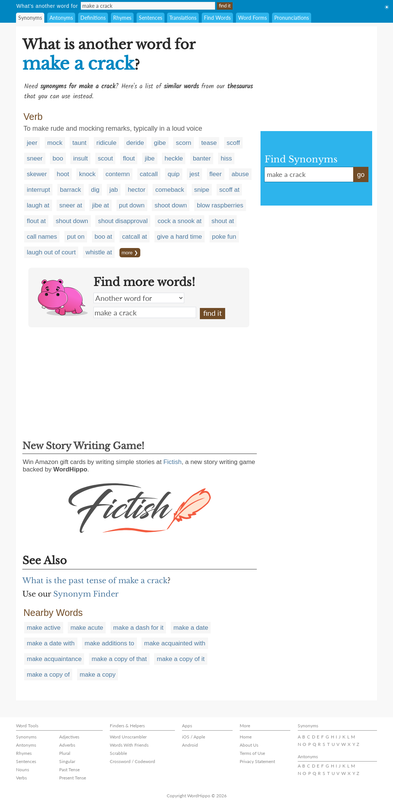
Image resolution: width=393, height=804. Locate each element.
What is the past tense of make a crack (94, 580)
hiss (226, 158)
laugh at (38, 205)
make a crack (144, 312)
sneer (35, 158)
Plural (64, 753)
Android (190, 745)
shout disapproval (122, 221)
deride (135, 142)
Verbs (21, 778)
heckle (173, 158)
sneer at (70, 205)
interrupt (38, 189)
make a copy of (48, 674)
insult (80, 158)
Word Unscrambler (128, 737)
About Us (249, 745)
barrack (70, 189)
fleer (216, 174)
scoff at (229, 189)
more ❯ (130, 252)
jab (113, 189)
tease (209, 142)
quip (173, 174)
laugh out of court (51, 252)
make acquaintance (54, 658)
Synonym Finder (86, 594)
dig (95, 189)
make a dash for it (138, 627)
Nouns (22, 769)
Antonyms (61, 18)
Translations (182, 18)
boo (57, 158)
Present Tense (72, 778)
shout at (222, 221)
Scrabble (118, 753)
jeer (32, 142)
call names (42, 236)
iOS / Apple (193, 737)
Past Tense (69, 769)
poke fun (224, 236)
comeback (169, 189)
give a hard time (179, 236)
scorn (183, 142)
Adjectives (69, 737)
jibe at (100, 205)
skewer (37, 174)
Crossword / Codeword (132, 761)
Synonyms (30, 18)
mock (55, 142)
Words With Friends (129, 745)
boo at (103, 236)
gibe (160, 142)
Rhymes (122, 18)
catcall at (134, 236)
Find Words (217, 18)
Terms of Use (252, 753)
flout (129, 158)
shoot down (170, 205)
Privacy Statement (257, 761)
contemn (118, 174)
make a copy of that (119, 658)
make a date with (51, 643)
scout (105, 158)
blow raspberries (220, 205)
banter (202, 158)
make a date (190, 627)
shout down (72, 221)
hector (136, 189)
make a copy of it (181, 658)
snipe (202, 189)
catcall (149, 174)
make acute (86, 627)
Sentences (150, 18)
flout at (36, 221)
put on (75, 236)
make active (44, 627)
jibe (149, 158)
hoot (63, 174)
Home (246, 737)
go (360, 174)
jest (194, 174)
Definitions (93, 18)
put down (132, 205)
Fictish (172, 461)
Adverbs (67, 745)
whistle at (99, 252)
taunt (79, 142)
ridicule (106, 142)
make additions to (109, 643)
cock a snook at (179, 221)
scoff (233, 142)
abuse (240, 174)
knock (87, 174)
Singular (67, 761)
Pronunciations (291, 18)
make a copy (97, 674)
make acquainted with (174, 643)
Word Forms (252, 18)
